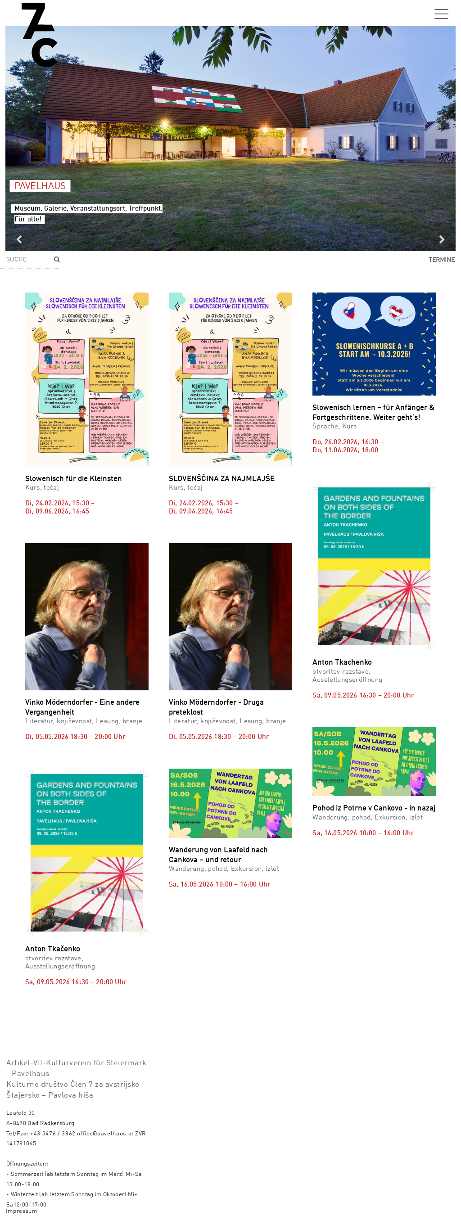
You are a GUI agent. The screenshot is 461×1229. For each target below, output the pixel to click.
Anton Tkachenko (342, 662)
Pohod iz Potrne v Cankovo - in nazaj (373, 808)
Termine (442, 260)
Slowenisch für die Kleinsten (73, 479)
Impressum (21, 1211)
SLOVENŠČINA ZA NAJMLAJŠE (222, 479)
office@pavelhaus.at (105, 1134)
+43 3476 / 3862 (53, 1134)
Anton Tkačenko (52, 949)
